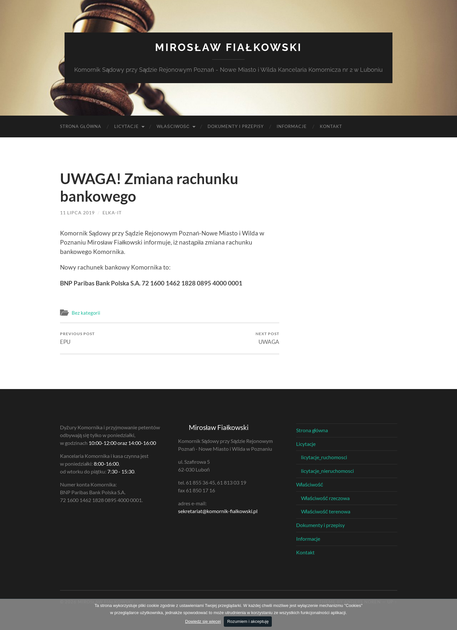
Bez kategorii (86, 313)
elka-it (112, 212)
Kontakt (331, 126)
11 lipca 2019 (77, 212)
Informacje (292, 126)
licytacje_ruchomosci (324, 457)
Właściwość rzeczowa (325, 498)
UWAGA (267, 338)
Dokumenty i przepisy (236, 126)
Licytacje (126, 126)
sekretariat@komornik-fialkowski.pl (218, 511)
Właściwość (173, 126)
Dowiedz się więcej (203, 621)
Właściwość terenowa (326, 511)
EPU (77, 338)
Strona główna (80, 126)
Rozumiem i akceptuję (248, 621)
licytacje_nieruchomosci (327, 471)
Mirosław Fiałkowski (228, 47)
